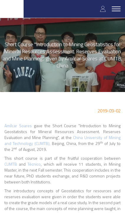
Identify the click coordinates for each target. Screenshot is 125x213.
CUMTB (10, 164)
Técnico (34, 164)
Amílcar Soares (18, 125)
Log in (103, 9)
